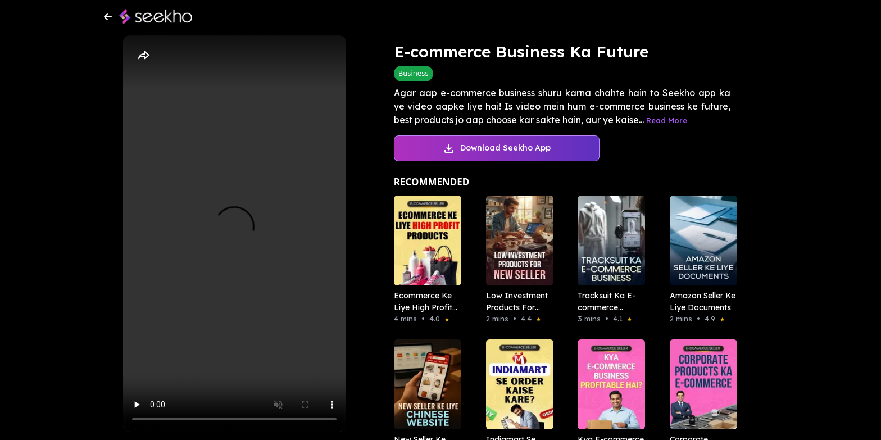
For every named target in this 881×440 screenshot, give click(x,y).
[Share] (143, 55)
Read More (666, 120)
